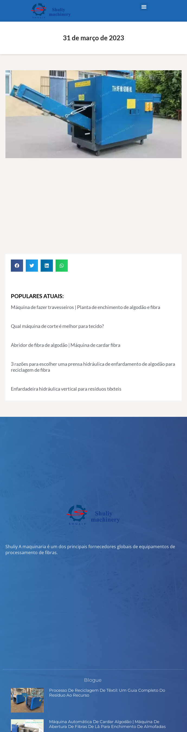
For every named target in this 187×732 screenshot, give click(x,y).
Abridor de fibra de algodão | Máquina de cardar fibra (65, 345)
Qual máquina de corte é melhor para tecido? (57, 326)
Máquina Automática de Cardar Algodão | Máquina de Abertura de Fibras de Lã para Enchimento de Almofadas (107, 724)
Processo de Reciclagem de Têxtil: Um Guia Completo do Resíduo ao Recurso (107, 693)
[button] (144, 7)
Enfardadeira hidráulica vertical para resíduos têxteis (66, 389)
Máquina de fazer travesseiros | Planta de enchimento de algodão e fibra (85, 307)
